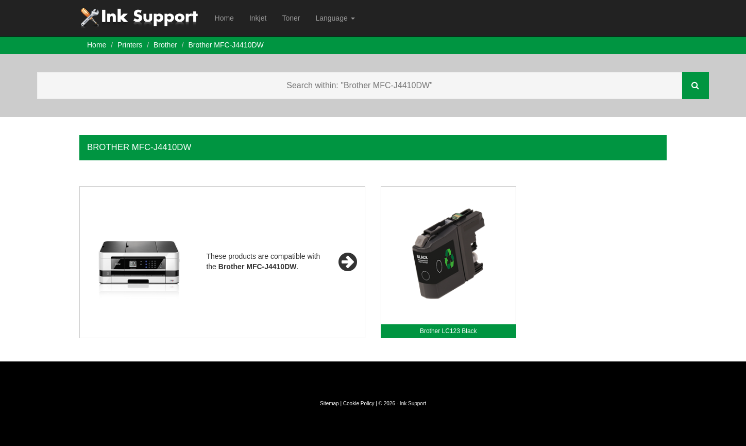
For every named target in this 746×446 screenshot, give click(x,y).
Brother (165, 45)
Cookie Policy (359, 403)
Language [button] (334, 18)
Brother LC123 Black (448, 331)
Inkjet (257, 18)
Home (224, 18)
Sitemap (329, 403)
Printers (129, 45)
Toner (291, 18)
